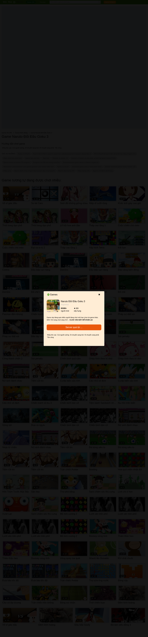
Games (52, 294)
